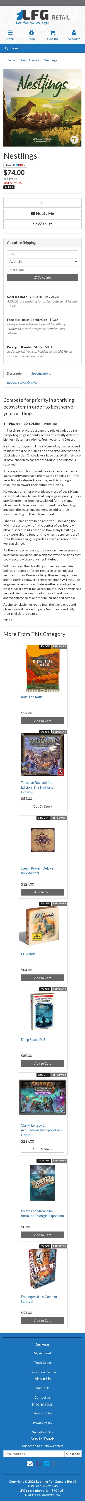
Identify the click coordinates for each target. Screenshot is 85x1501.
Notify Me (42, 213)
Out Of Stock (42, 806)
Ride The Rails (31, 697)
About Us (42, 1388)
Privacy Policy (42, 1423)
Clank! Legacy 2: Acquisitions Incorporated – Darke (42, 1130)
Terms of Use (42, 1413)
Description (15, 373)
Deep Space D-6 (33, 1040)
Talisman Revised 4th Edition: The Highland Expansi (37, 787)
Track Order (42, 1362)
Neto (57, 1494)
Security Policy (42, 1432)
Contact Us (42, 1397)
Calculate (42, 277)
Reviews (22, 383)
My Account (42, 1353)
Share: (15, 165)
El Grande (28, 954)
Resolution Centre (42, 1372)
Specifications (41, 373)
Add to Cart (42, 721)
